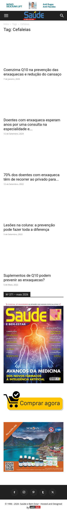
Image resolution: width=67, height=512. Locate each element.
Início (6, 24)
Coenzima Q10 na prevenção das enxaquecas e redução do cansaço (32, 72)
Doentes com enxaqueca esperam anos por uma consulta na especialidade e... (32, 124)
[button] (6, 15)
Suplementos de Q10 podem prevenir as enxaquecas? (27, 277)
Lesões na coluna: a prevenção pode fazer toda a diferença (29, 227)
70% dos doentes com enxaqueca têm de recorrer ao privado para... (31, 177)
